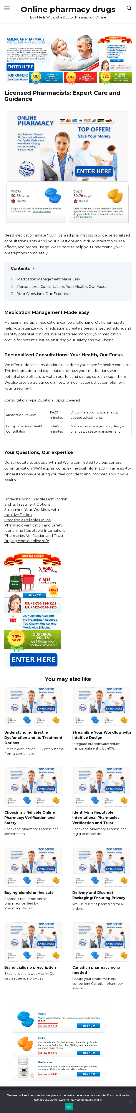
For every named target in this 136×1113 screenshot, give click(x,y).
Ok (69, 1106)
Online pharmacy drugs (68, 9)
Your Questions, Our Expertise (43, 294)
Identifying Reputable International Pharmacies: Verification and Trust (96, 817)
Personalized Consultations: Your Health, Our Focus (62, 287)
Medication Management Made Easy (48, 279)
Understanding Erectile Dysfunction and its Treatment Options (33, 737)
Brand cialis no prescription (30, 967)
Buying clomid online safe (26, 541)
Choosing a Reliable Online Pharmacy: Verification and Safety (29, 817)
